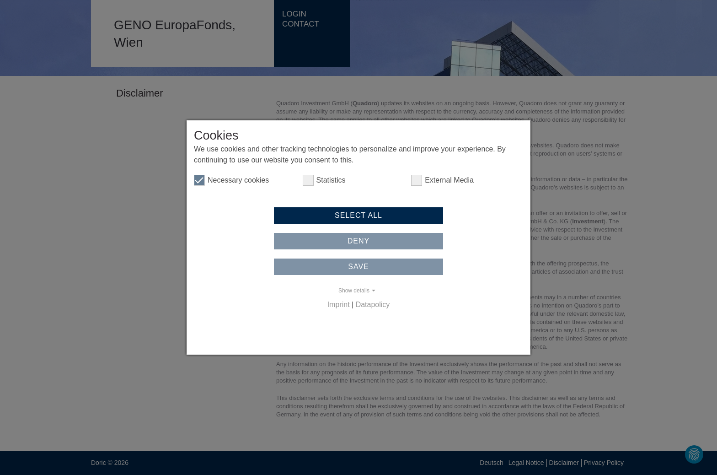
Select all (358, 215)
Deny (358, 241)
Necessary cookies (231, 180)
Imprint (338, 304)
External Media (442, 180)
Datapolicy (373, 304)
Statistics (324, 180)
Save (358, 266)
